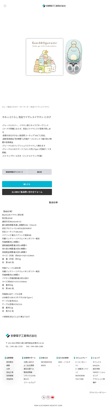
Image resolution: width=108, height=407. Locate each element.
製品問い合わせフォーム (27, 191)
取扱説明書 (28, 372)
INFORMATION (46, 362)
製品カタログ (13, 107)
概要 (8, 365)
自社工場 (9, 372)
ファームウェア (30, 382)
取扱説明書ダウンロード (14, 172)
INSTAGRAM (80, 375)
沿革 (8, 369)
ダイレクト (97, 362)
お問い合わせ (29, 362)
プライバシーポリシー (97, 392)
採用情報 (9, 375)
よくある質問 (29, 365)
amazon (96, 365)
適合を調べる (29, 369)
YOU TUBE (80, 379)
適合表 (39, 172)
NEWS (43, 365)
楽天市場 (96, 369)
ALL (3, 107)
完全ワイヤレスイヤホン (40, 107)
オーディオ (24, 107)
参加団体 (9, 379)
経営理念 (9, 362)
